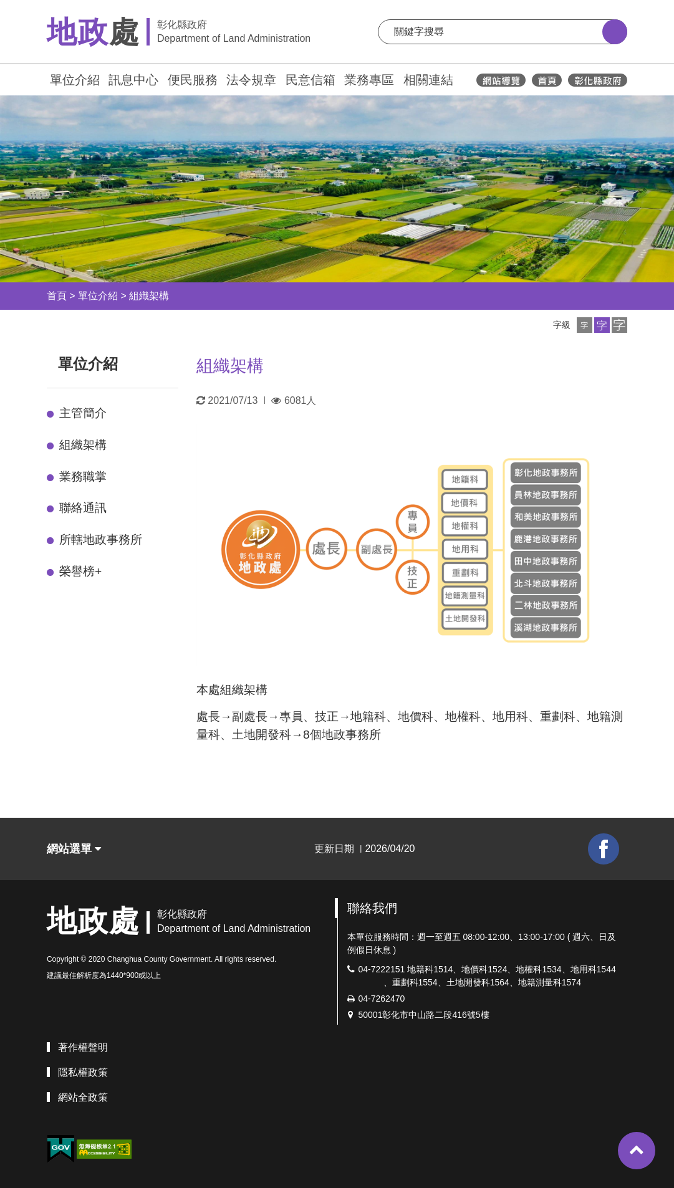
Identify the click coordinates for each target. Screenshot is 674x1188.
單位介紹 (75, 80)
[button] (584, 325)
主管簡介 (83, 412)
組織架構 (149, 295)
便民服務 (193, 80)
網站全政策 (83, 1097)
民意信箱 (310, 80)
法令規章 (251, 80)
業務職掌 (83, 476)
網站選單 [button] (74, 849)
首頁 (57, 295)
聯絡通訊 (83, 507)
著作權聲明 (83, 1047)
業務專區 (369, 80)
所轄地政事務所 (100, 539)
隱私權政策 (83, 1072)
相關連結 (428, 80)
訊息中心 (133, 80)
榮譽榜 (80, 571)
